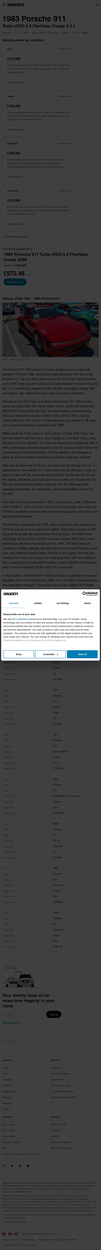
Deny (18, 654)
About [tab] (87, 603)
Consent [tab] (13, 603)
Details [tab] (38, 603)
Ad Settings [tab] (63, 603)
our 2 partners (20, 619)
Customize (50, 654)
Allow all (82, 654)
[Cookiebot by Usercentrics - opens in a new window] (85, 594)
